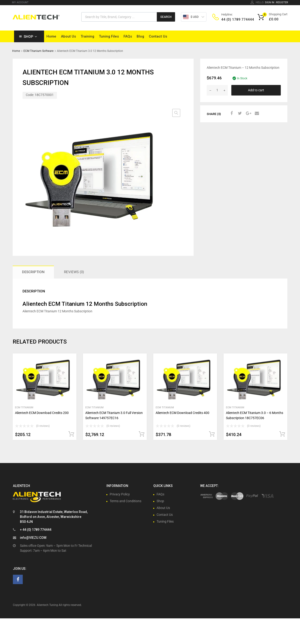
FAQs (128, 36)
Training (87, 36)
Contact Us (158, 36)
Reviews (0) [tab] (74, 272)
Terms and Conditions (125, 501)
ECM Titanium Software (38, 51)
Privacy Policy (120, 494)
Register (282, 2)
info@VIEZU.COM (33, 538)
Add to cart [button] (71, 434)
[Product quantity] (217, 90)
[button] (176, 113)
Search (166, 17)
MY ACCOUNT (20, 2)
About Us (68, 36)
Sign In (269, 2)
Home (51, 36)
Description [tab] (33, 272)
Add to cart (256, 90)
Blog (140, 36)
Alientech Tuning (47, 605)
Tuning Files (109, 36)
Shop (30, 36)
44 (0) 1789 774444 (232, 19)
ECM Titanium (24, 407)
